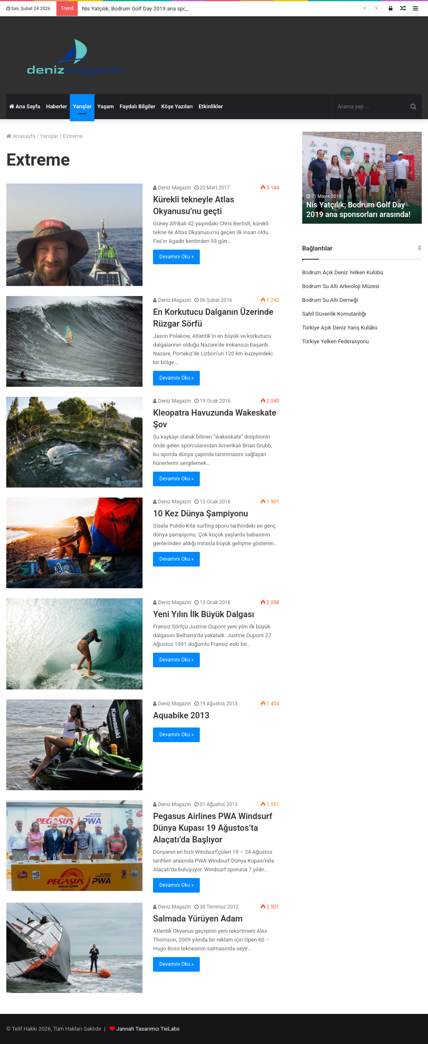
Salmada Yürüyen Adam (197, 919)
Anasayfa (20, 136)
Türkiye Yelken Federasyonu (335, 341)
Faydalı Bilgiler (137, 106)
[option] (362, 178)
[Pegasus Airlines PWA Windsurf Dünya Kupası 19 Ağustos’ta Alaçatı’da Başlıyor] (74, 845)
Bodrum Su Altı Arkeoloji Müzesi (341, 286)
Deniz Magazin (172, 188)
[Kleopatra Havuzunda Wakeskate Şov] (74, 442)
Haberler (56, 106)
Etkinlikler (211, 106)
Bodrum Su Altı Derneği (330, 300)
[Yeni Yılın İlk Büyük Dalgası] (74, 643)
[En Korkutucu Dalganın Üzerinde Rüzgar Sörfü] (74, 341)
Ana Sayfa (24, 106)
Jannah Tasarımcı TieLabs (148, 1029)
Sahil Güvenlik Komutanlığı (334, 314)
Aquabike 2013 (181, 715)
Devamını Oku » (176, 257)
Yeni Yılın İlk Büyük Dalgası (203, 614)
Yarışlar (82, 106)
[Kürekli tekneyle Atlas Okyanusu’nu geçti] (74, 235)
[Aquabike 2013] (74, 744)
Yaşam (105, 106)
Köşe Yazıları (177, 106)
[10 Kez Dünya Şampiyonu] (74, 543)
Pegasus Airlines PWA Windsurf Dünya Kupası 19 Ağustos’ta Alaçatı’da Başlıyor (212, 828)
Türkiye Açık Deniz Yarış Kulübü (339, 327)
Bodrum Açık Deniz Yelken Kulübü (342, 272)
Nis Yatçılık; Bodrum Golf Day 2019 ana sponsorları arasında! (155, 8)
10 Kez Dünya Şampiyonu (200, 513)
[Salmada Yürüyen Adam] (74, 948)
